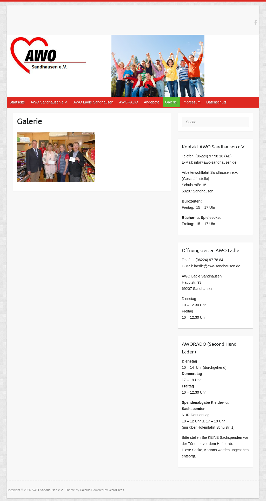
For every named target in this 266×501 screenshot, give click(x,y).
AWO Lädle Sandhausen (94, 102)
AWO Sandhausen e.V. (49, 102)
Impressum (192, 102)
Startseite (17, 102)
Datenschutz (216, 102)
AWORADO (128, 102)
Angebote (151, 102)
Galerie (171, 102)
